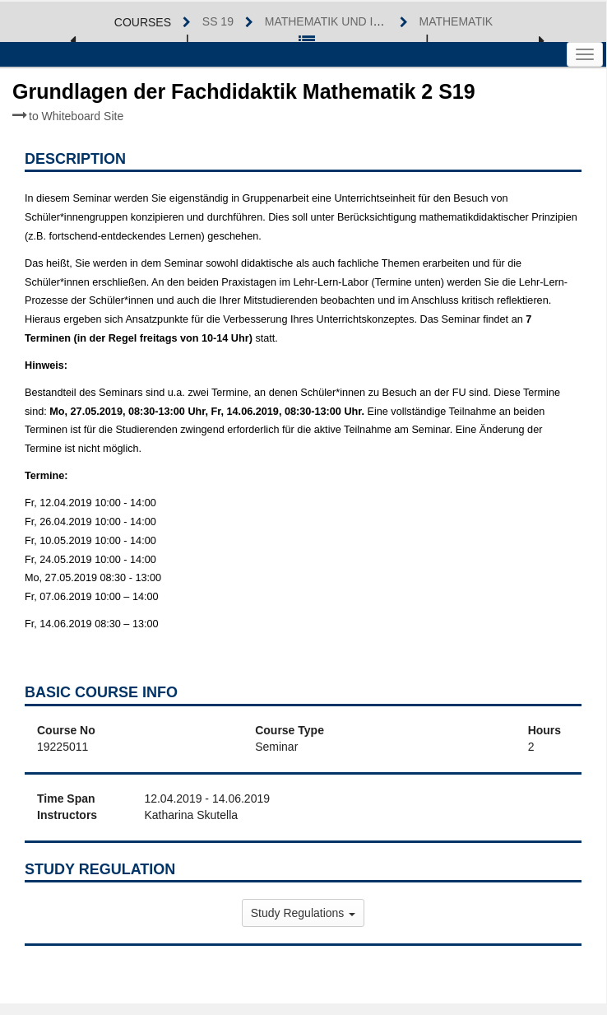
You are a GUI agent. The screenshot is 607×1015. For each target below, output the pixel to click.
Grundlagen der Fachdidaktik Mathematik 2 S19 (243, 101)
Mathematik (456, 21)
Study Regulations (303, 913)
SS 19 (218, 21)
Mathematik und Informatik (352, 21)
